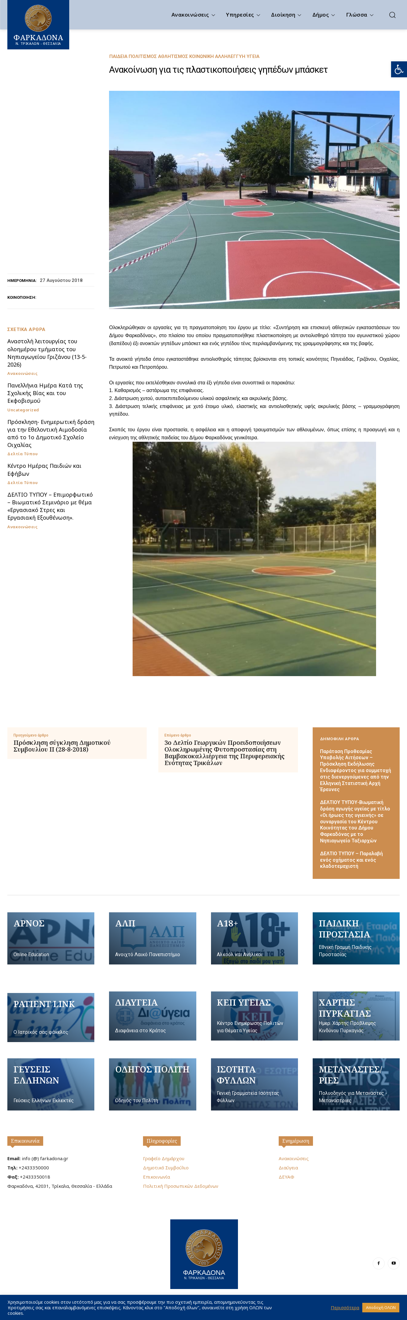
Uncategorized (23, 410)
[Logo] (204, 1253)
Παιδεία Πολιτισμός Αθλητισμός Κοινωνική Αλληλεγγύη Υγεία (184, 56)
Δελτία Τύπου (22, 454)
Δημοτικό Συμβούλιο (166, 1167)
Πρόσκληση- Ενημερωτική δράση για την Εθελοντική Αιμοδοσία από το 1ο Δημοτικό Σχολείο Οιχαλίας (50, 433)
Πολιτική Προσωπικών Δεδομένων (180, 1186)
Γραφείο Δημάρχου (163, 1158)
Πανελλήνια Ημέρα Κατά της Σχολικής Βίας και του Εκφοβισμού (45, 393)
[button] (399, 69)
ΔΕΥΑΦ (286, 1177)
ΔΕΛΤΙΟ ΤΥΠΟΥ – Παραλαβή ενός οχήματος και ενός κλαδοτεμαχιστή (351, 860)
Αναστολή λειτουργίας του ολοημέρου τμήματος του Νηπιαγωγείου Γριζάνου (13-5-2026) (47, 352)
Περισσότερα (345, 1307)
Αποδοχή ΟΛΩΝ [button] (381, 1307)
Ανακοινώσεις (22, 373)
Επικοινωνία (25, 1140)
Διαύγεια (288, 1167)
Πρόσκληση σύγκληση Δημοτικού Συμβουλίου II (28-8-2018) (62, 746)
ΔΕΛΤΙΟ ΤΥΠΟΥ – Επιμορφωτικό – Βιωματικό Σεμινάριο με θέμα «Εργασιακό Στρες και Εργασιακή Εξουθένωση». (50, 506)
